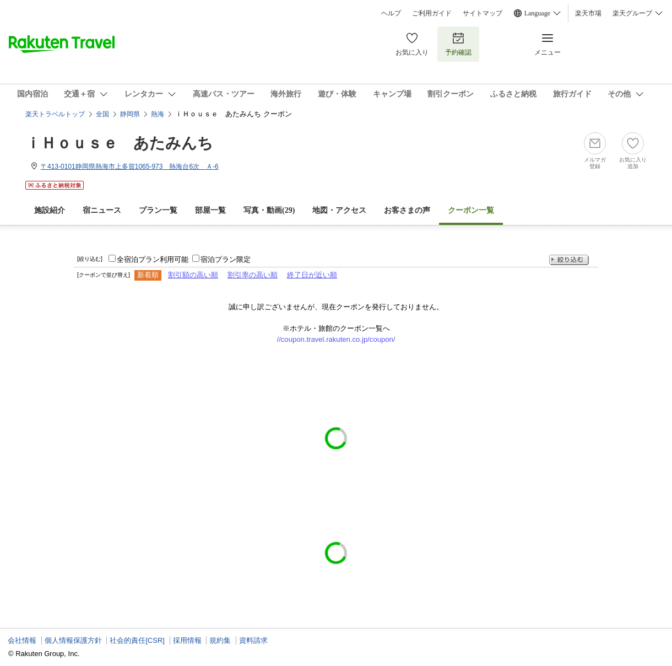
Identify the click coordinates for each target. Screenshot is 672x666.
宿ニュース (102, 210)
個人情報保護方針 (73, 640)
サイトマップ (482, 13)
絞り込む (569, 260)
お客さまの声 (407, 210)
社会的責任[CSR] (137, 640)
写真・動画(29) (269, 210)
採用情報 (187, 640)
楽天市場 (588, 13)
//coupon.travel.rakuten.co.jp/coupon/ (336, 339)
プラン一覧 (158, 210)
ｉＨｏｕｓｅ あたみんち (119, 143)
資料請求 (253, 640)
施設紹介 (49, 210)
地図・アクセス (339, 210)
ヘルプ (391, 13)
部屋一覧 (210, 210)
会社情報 (22, 640)
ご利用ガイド (432, 13)
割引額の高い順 (193, 275)
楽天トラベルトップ (55, 114)
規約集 (220, 640)
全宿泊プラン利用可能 (152, 259)
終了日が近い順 (312, 275)
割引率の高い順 (252, 275)
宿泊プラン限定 (225, 259)
